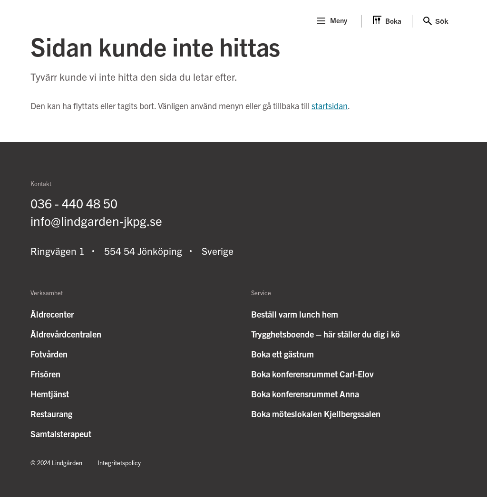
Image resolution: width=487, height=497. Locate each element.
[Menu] (321, 21)
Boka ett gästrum (282, 353)
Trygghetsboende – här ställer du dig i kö (325, 333)
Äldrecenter (52, 314)
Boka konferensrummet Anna (305, 393)
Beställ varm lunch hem (294, 314)
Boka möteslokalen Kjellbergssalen (315, 413)
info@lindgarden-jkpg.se (96, 220)
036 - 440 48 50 (73, 203)
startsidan (330, 105)
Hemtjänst (49, 393)
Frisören (45, 373)
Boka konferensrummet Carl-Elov (312, 373)
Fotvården (49, 353)
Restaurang (51, 413)
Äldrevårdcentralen (65, 333)
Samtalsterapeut (60, 433)
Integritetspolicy (119, 463)
